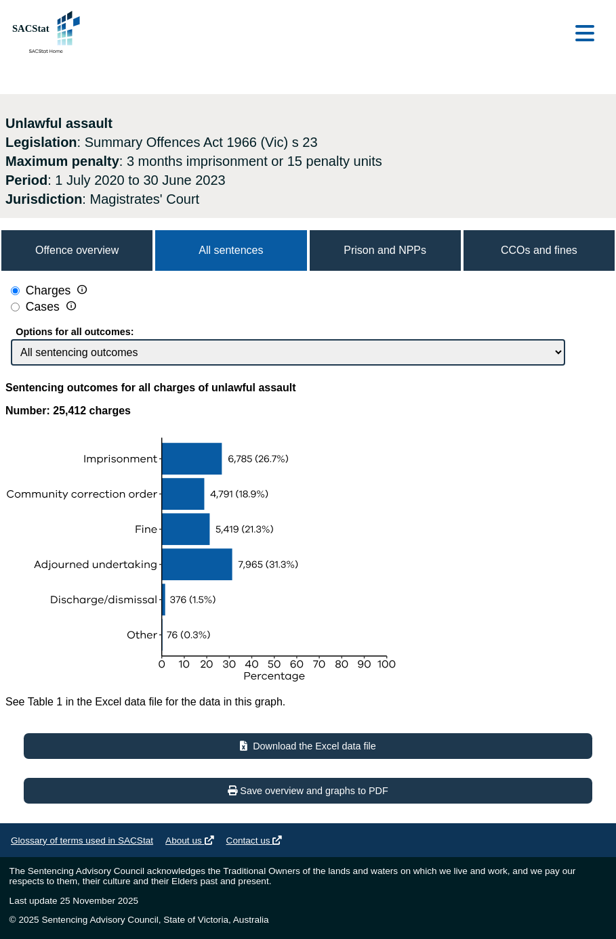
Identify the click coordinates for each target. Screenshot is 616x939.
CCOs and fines (539, 250)
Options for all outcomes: (75, 331)
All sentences (231, 250)
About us (189, 840)
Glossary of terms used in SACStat (82, 840)
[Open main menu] (584, 34)
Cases (44, 307)
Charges (48, 291)
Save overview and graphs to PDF (308, 790)
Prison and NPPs (385, 250)
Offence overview (77, 250)
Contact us (254, 840)
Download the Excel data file (308, 746)
